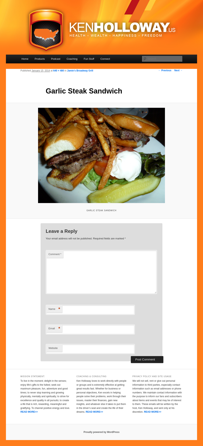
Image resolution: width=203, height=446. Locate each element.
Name (54, 309)
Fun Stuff (89, 58)
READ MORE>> (29, 411)
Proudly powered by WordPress (101, 432)
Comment (54, 254)
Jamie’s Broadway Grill (80, 70)
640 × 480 (58, 70)
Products (40, 58)
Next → (178, 70)
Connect (105, 58)
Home (24, 58)
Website (53, 348)
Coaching (72, 58)
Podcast (55, 58)
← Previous (164, 70)
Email (54, 328)
